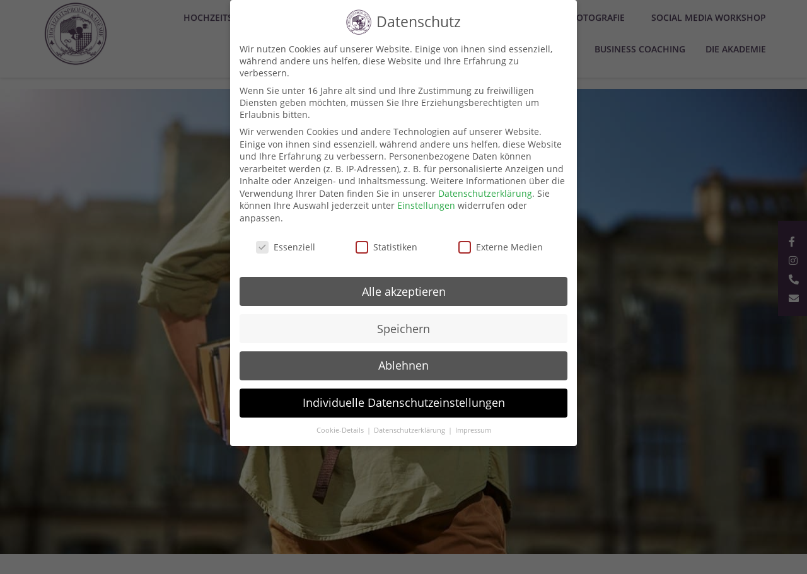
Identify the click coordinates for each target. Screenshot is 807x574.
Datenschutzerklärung (485, 193)
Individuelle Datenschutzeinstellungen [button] (404, 402)
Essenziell (285, 247)
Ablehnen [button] (403, 365)
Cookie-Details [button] (341, 430)
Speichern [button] (403, 328)
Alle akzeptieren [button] (404, 291)
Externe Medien (500, 247)
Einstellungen (426, 205)
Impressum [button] (473, 430)
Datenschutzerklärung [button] (410, 430)
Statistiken (386, 247)
